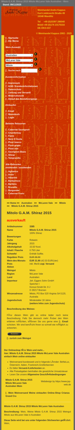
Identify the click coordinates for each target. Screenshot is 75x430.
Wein (29, 350)
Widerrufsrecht (16, 96)
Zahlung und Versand (19, 92)
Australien (26, 203)
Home (13, 203)
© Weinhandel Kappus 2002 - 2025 (54, 33)
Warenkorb (14, 114)
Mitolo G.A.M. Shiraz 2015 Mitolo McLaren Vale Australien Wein (19, 383)
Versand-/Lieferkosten (30, 368)
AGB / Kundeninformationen (23, 86)
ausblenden (25, 167)
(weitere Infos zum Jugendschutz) (47, 303)
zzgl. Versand (47, 264)
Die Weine (13, 41)
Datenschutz (14, 89)
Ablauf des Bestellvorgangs (22, 99)
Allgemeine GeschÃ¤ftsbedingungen (46, 374)
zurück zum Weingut (20, 338)
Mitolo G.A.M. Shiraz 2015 (24, 206)
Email (11, 111)
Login (11, 117)
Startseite (13, 38)
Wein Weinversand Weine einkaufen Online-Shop (35, 393)
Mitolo (62, 203)
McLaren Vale (46, 203)
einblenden (11, 167)
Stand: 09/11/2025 (12, 4)
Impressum (14, 83)
